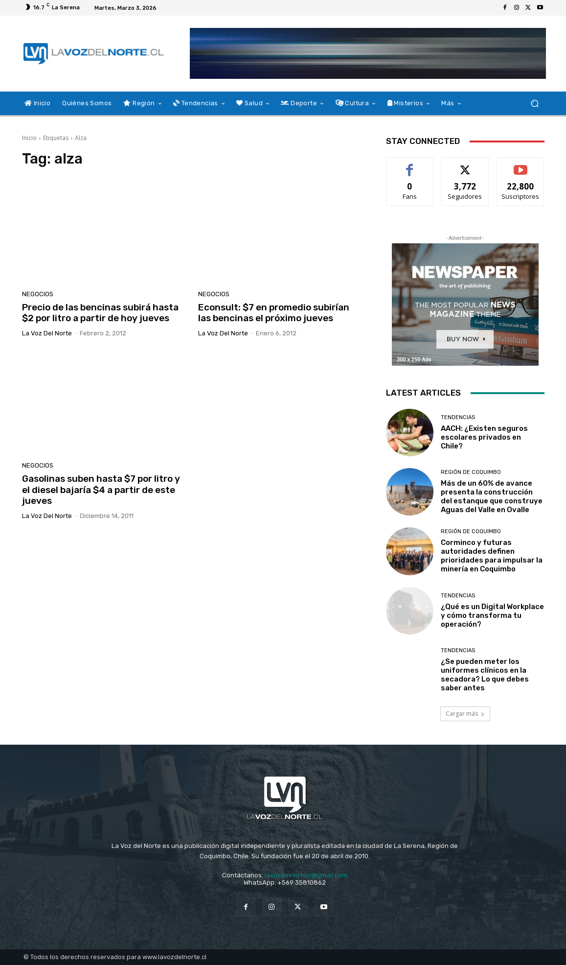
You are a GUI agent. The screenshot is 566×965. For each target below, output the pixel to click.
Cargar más (465, 713)
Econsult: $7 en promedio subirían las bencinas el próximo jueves (273, 313)
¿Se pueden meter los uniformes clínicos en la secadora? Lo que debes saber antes (485, 674)
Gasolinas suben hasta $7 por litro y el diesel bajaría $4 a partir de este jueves (101, 490)
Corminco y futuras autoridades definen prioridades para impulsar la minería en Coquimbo (492, 555)
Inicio (29, 138)
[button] (534, 103)
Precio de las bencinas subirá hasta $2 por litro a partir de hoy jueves (100, 313)
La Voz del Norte (47, 333)
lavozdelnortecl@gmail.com (306, 875)
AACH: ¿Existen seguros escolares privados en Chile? (484, 437)
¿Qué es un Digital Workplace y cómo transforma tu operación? (492, 615)
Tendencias (458, 417)
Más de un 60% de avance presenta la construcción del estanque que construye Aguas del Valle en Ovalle (492, 496)
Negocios (37, 294)
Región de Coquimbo (471, 472)
